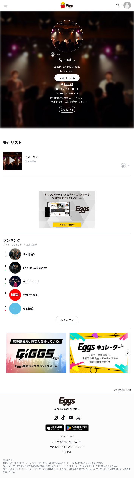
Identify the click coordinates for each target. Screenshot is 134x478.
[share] (53, 54)
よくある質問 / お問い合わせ (67, 441)
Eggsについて (67, 436)
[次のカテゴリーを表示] (128, 352)
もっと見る (67, 109)
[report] (58, 54)
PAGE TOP (122, 390)
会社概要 (67, 451)
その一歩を (31, 157)
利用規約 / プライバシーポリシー (67, 446)
